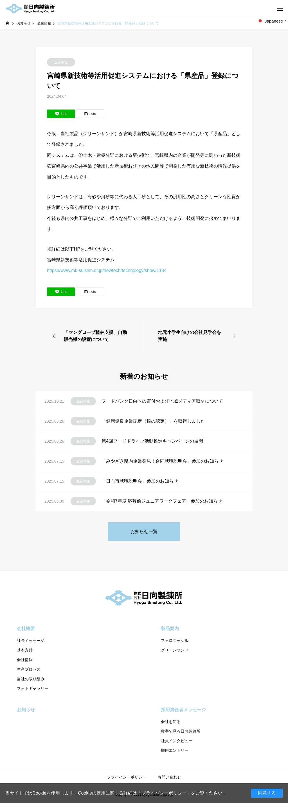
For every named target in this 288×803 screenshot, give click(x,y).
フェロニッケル (174, 640)
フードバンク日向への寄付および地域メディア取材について (162, 401)
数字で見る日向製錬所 (180, 731)
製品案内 (170, 628)
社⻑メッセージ (30, 640)
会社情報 (25, 659)
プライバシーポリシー (163, 793)
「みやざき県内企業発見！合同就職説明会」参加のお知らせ (162, 461)
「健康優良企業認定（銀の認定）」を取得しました (153, 421)
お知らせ (26, 709)
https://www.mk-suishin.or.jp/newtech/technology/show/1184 (106, 270)
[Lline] (61, 114)
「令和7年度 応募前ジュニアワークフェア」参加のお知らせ (162, 501)
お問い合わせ (169, 777)
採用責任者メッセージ (183, 709)
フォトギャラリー (32, 688)
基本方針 (25, 650)
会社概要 (26, 628)
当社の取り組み (30, 679)
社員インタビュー (176, 741)
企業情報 (61, 62)
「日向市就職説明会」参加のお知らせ (140, 481)
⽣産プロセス (28, 669)
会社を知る (171, 721)
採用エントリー (174, 750)
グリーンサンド (174, 650)
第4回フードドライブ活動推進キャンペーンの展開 (152, 441)
